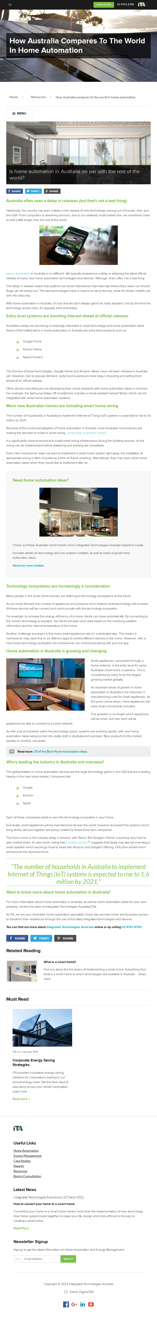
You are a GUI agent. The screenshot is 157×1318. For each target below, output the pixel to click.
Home (13, 97)
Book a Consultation (27, 1176)
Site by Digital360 (81, 1291)
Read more (20, 1099)
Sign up (68, 1259)
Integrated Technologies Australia (70, 927)
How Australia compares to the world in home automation (95, 97)
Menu (21, 113)
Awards (19, 1166)
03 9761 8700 (125, 4)
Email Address (37, 1259)
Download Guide (104, 4)
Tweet (35, 191)
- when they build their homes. (86, 433)
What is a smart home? (60, 962)
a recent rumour (76, 842)
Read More (21, 1228)
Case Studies (22, 1161)
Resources (38, 97)
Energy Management (28, 1155)
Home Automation (26, 1150)
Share (16, 191)
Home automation (62, 250)
